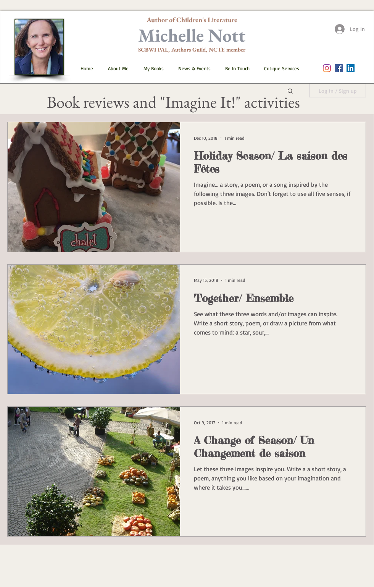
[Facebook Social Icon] (339, 68)
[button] (150, 68)
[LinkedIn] (351, 68)
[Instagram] (327, 68)
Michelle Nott (191, 35)
